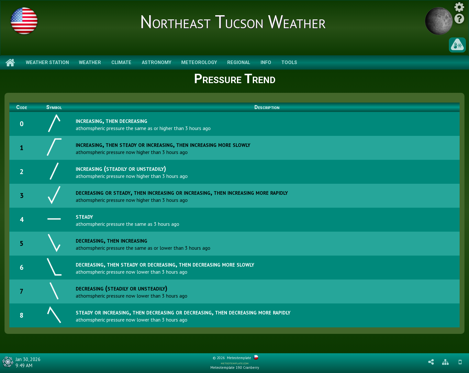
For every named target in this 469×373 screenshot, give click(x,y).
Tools (289, 62)
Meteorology (199, 62)
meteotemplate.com (235, 363)
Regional (238, 62)
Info (266, 62)
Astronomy (156, 62)
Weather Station (47, 62)
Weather (90, 62)
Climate (121, 62)
